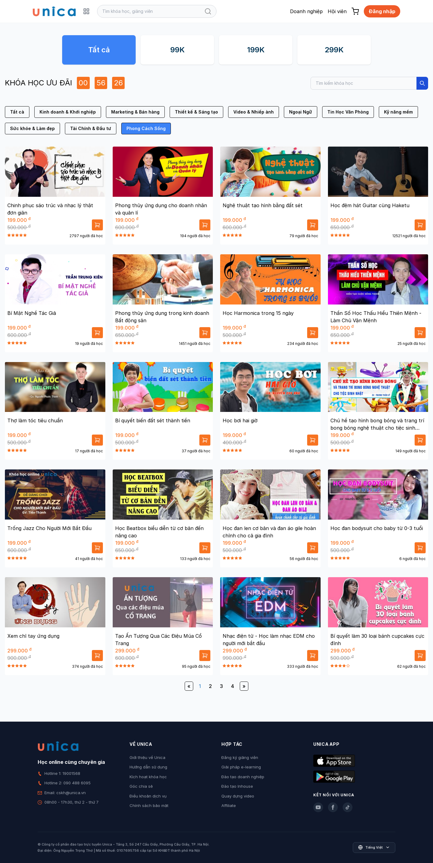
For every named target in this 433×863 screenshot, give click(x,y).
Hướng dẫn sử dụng (148, 766)
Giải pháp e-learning (241, 766)
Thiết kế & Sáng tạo (196, 111)
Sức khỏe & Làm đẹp (32, 128)
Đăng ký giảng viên (239, 757)
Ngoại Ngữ (300, 111)
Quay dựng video (237, 796)
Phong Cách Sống (146, 128)
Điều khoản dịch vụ (148, 796)
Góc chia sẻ (141, 786)
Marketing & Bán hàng (135, 111)
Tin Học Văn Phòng (348, 111)
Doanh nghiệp (306, 11)
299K (334, 49)
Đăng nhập (382, 11)
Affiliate (228, 805)
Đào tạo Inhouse (237, 786)
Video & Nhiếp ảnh (253, 111)
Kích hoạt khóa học (148, 776)
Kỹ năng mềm (398, 111)
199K (256, 49)
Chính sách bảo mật (149, 805)
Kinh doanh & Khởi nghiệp (68, 111)
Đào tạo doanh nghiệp (242, 776)
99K (177, 49)
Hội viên (337, 11)
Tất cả (99, 49)
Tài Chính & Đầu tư (90, 128)
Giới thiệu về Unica (147, 757)
